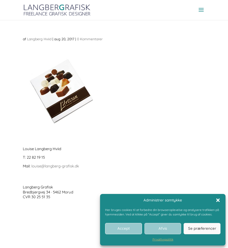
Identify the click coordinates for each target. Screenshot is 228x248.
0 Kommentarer (90, 39)
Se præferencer (202, 228)
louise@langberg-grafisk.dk (55, 166)
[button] (217, 200)
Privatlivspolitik (163, 239)
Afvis (163, 228)
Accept (123, 228)
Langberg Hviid (39, 39)
